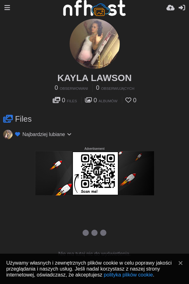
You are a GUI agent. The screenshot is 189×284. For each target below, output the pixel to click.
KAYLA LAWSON (94, 78)
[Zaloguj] (182, 8)
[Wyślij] (170, 8)
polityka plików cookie (128, 274)
